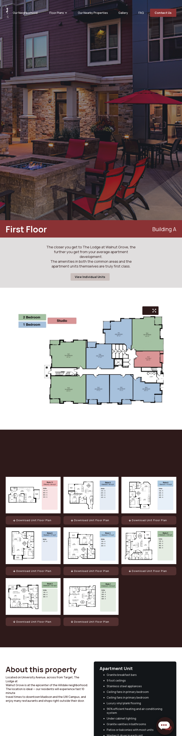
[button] (57, 13)
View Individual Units (90, 277)
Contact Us (163, 13)
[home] (7, 11)
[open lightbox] (154, 310)
